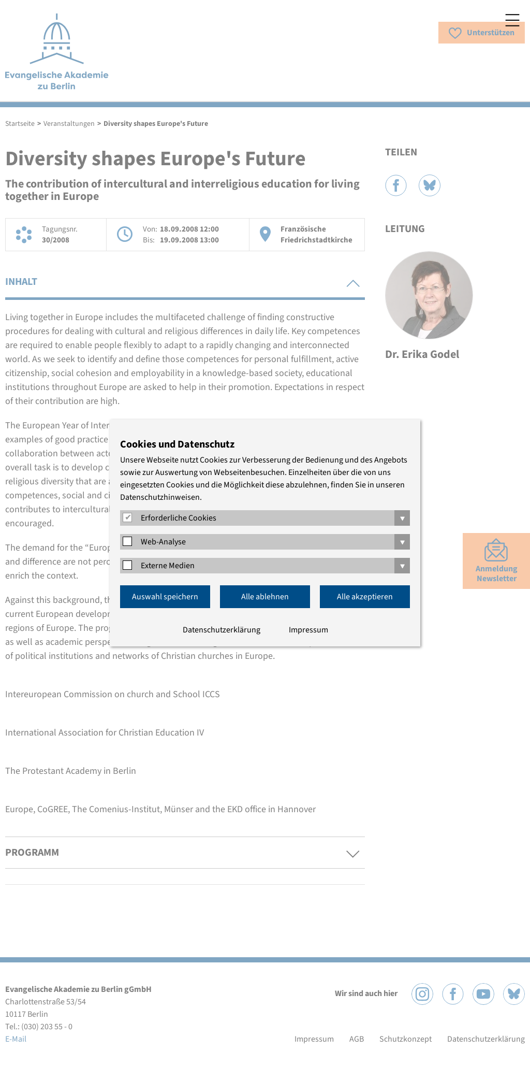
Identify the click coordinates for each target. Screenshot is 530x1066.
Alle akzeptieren (365, 596)
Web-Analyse (163, 542)
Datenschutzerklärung (221, 630)
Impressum (308, 630)
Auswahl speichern (165, 596)
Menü (512, 20)
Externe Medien (168, 565)
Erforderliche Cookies (178, 518)
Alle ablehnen (265, 596)
